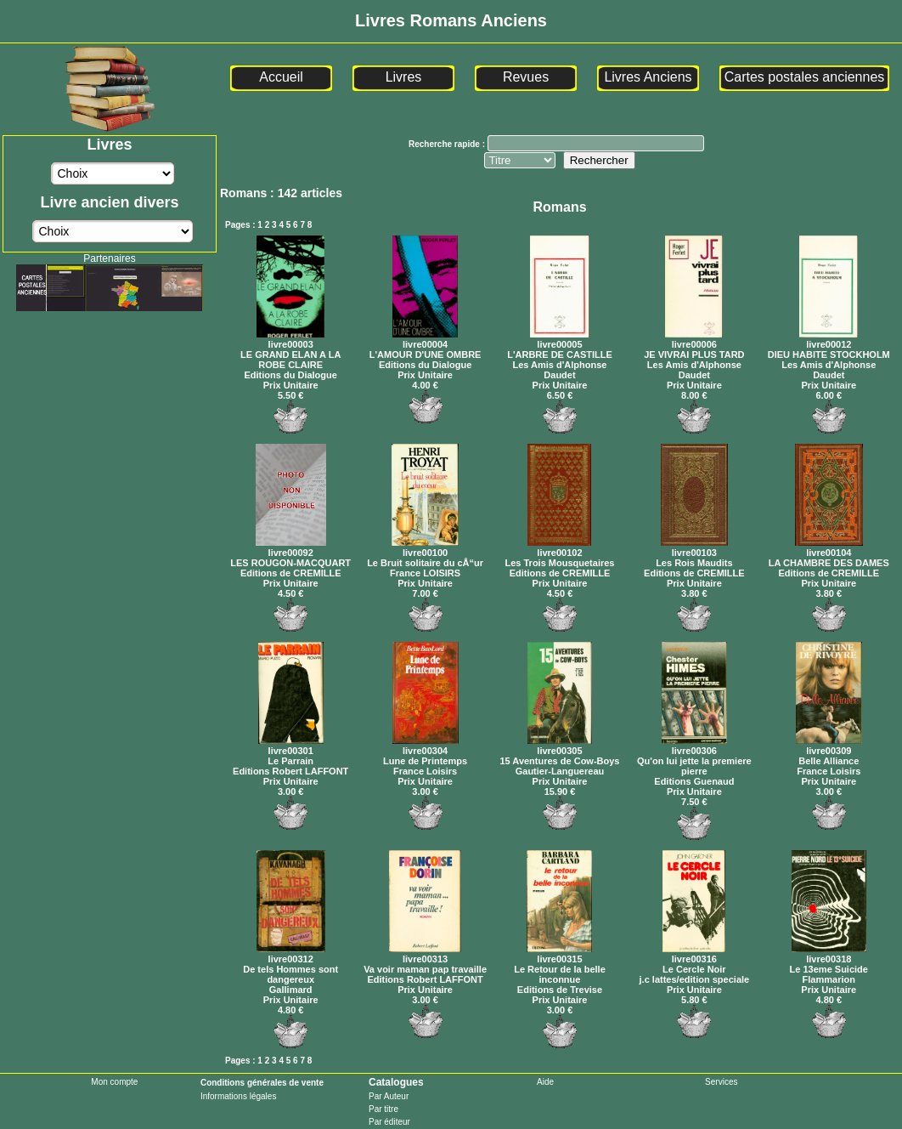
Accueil (281, 77)
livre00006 (694, 339)
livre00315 (559, 954)
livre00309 (829, 745)
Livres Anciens (647, 77)
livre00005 (559, 339)
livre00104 (829, 547)
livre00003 (290, 339)
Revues (526, 77)
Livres (404, 77)
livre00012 (828, 339)
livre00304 (425, 745)
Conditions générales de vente (262, 1082)
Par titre (383, 1109)
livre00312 (291, 954)
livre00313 (425, 954)
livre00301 (291, 745)
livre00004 (425, 339)
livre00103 (694, 547)
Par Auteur (389, 1096)
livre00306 (694, 745)
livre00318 (829, 954)
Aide (545, 1081)
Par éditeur (389, 1121)
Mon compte (114, 1081)
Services (721, 1081)
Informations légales (238, 1096)
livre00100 (425, 547)
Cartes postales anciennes (804, 77)
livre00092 (291, 547)
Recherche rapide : (448, 144)
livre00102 (559, 547)
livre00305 (559, 745)
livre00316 (693, 954)
